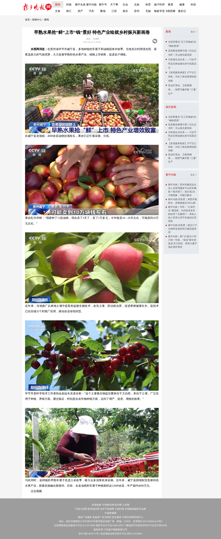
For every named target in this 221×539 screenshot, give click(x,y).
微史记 (182, 11)
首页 (27, 19)
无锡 (148, 11)
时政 (69, 4)
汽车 (91, 11)
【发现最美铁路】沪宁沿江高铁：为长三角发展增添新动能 (182, 76)
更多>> (194, 32)
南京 (125, 11)
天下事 (114, 4)
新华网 (118, 505)
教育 (170, 4)
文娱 (136, 4)
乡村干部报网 (107, 509)
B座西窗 (170, 11)
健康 (182, 4)
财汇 (69, 11)
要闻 (57, 4)
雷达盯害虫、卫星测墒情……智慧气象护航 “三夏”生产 (182, 89)
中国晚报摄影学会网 (135, 509)
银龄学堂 (159, 11)
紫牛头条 (80, 4)
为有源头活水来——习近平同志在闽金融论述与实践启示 (182, 63)
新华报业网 (93, 509)
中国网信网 (108, 505)
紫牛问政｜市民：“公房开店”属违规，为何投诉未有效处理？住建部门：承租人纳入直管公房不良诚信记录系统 (182, 214)
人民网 (125, 505)
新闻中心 (37, 19)
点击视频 (36, 491)
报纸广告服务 (85, 517)
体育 (148, 4)
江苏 (114, 11)
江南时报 (119, 509)
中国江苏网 (81, 509)
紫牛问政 (91, 4)
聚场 (102, 11)
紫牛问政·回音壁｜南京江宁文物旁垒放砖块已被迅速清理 (182, 229)
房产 (80, 11)
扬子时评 (159, 4)
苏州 (136, 11)
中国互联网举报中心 (132, 517)
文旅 (57, 11)
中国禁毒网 (110, 513)
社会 (125, 4)
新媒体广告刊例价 (102, 517)
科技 (193, 4)
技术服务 (116, 517)
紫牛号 (103, 4)
